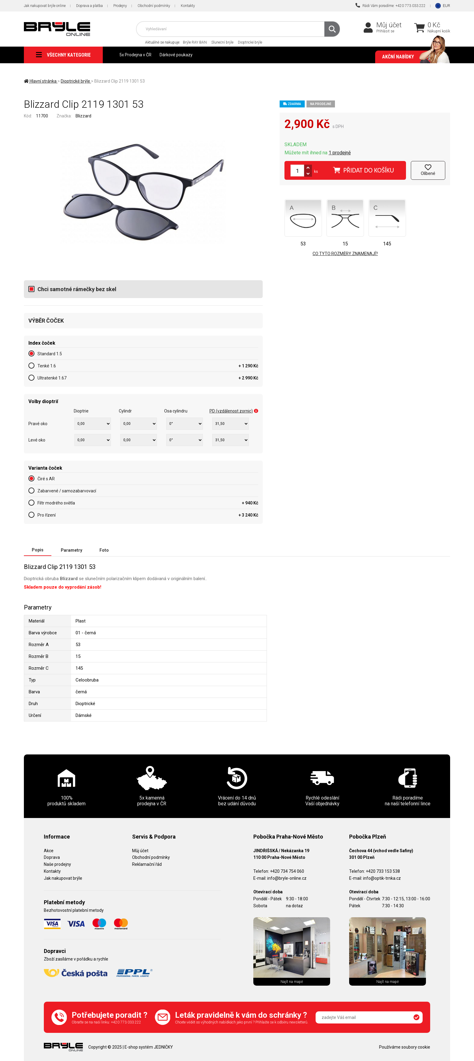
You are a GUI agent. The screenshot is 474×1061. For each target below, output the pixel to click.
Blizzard (83, 116)
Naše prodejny (57, 864)
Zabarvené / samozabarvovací (66, 490)
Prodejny (120, 6)
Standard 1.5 (49, 353)
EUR (446, 5)
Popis (38, 549)
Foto (104, 549)
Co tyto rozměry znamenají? (345, 253)
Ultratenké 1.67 (52, 378)
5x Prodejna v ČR (135, 54)
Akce (49, 850)
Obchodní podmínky (154, 6)
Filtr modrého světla (56, 503)
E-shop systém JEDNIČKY (149, 1046)
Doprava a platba (89, 6)
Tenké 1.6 (46, 365)
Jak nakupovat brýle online (45, 6)
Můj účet (389, 25)
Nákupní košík (438, 31)
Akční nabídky (413, 57)
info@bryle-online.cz (287, 877)
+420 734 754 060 (287, 871)
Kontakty (188, 6)
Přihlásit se (385, 31)
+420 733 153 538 (383, 871)
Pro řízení (46, 515)
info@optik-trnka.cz (382, 877)
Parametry (71, 549)
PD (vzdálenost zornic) (233, 411)
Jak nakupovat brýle (63, 877)
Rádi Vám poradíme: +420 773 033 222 (391, 5)
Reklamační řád (147, 864)
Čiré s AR (46, 478)
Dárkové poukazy (176, 54)
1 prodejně (340, 153)
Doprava (52, 857)
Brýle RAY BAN (195, 42)
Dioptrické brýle (250, 42)
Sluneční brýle (222, 42)
